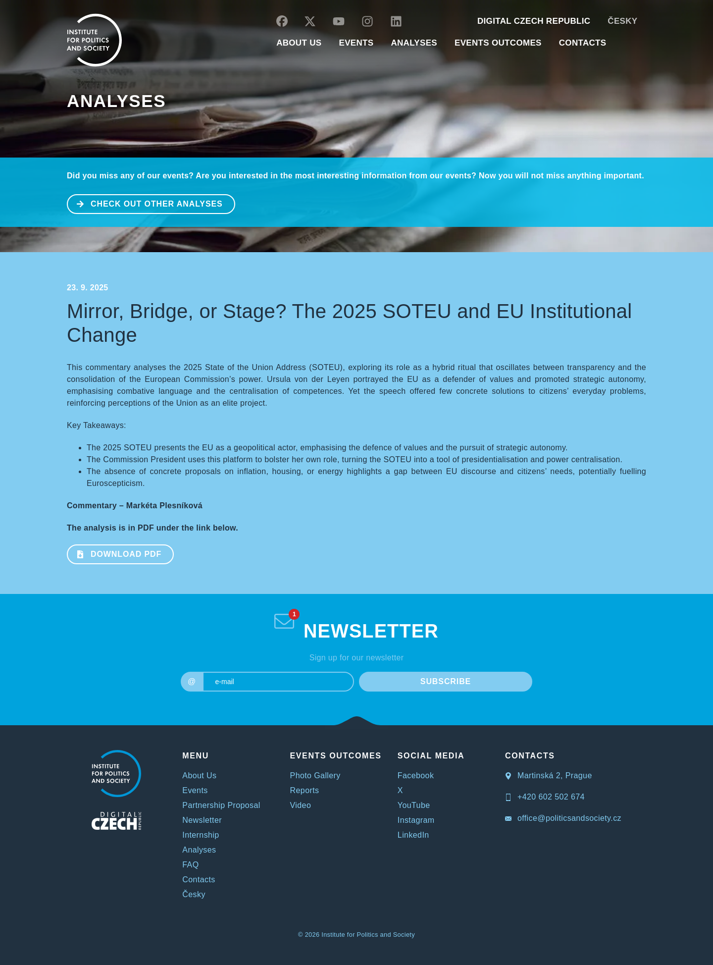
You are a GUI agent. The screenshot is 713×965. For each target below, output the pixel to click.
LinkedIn (413, 835)
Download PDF (114, 553)
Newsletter (202, 820)
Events (194, 790)
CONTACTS (583, 43)
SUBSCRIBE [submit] (445, 681)
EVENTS (356, 43)
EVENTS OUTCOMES (498, 43)
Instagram (416, 820)
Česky (622, 21)
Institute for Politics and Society (368, 934)
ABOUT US (298, 43)
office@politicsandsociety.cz (563, 818)
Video (300, 805)
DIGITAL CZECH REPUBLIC (533, 21)
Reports (304, 790)
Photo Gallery (315, 775)
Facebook (416, 775)
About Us (199, 775)
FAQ (190, 864)
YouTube (414, 805)
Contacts (198, 879)
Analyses (414, 43)
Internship (200, 835)
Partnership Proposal (221, 805)
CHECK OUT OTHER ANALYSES (145, 203)
